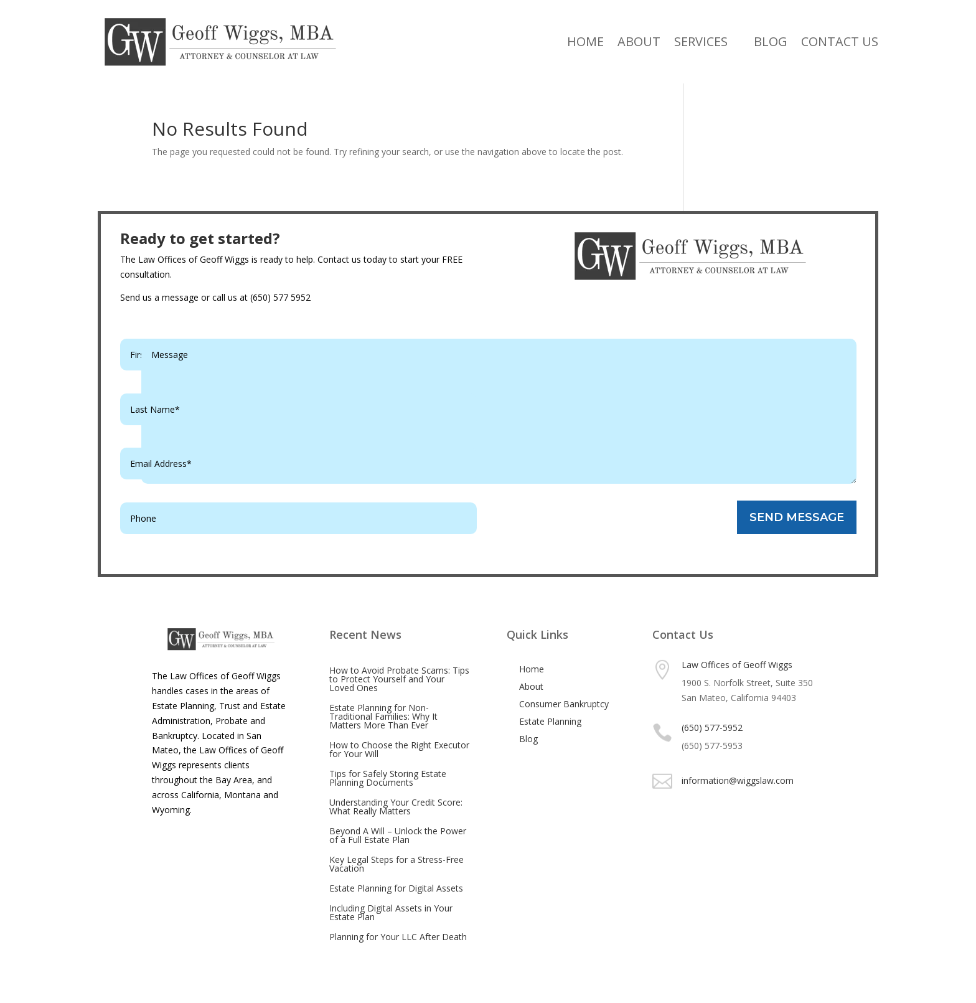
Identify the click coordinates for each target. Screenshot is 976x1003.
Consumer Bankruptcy (564, 704)
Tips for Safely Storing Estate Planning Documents (387, 778)
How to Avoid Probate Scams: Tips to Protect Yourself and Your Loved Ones (399, 679)
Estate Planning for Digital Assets (396, 888)
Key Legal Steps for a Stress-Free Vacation (396, 864)
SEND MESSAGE (796, 517)
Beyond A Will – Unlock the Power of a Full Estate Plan (397, 835)
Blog (770, 41)
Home (585, 41)
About (638, 41)
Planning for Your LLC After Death (398, 937)
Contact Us (839, 41)
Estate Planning (550, 721)
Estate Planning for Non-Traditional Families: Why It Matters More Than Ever (383, 716)
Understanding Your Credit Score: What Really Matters (395, 806)
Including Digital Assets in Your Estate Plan (391, 912)
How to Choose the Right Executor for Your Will (399, 749)
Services (701, 41)
